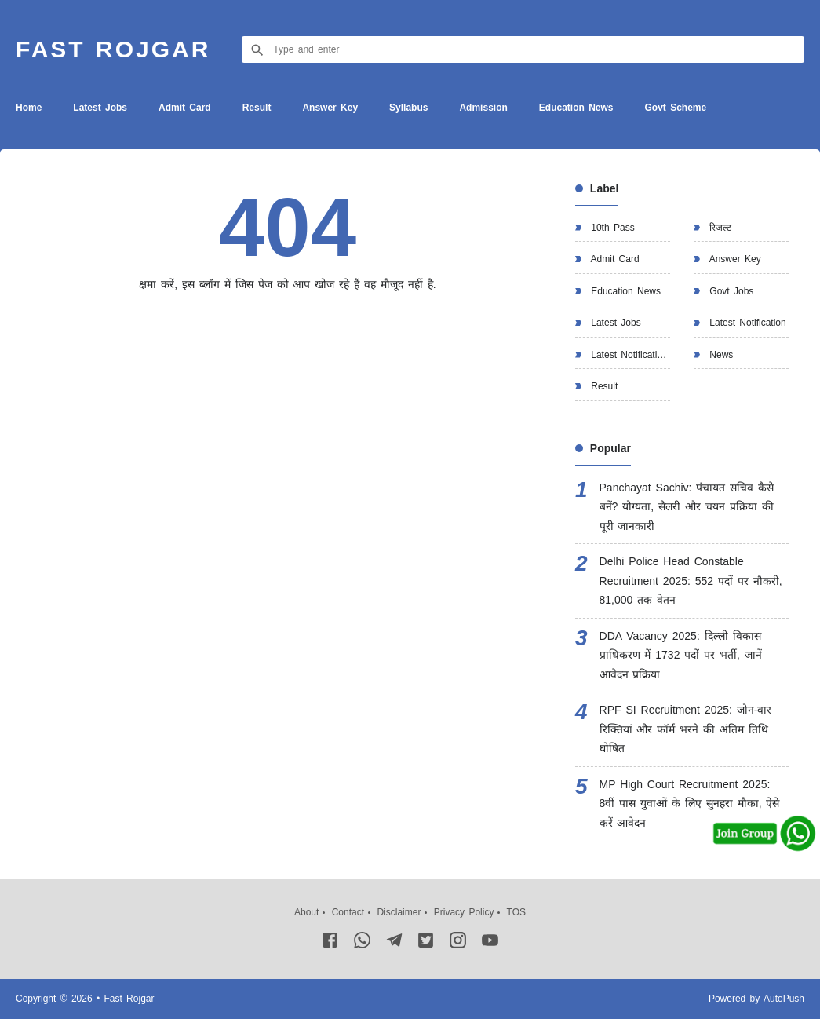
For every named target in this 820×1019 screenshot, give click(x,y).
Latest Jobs (100, 107)
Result (257, 107)
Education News (576, 107)
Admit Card (185, 107)
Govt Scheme (675, 107)
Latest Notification (745, 322)
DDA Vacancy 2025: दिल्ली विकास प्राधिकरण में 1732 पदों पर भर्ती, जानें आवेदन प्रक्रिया (681, 655)
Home (29, 107)
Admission (483, 107)
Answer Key (330, 107)
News (719, 354)
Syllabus (408, 107)
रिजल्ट (718, 227)
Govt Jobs (729, 291)
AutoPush (784, 998)
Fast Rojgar (113, 49)
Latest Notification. (628, 354)
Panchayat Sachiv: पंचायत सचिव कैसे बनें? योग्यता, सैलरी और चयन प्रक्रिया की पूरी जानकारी (687, 506)
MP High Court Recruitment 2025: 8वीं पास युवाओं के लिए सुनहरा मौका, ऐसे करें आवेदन (690, 803)
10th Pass (611, 227)
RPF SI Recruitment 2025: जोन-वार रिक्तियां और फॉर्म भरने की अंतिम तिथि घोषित (686, 728)
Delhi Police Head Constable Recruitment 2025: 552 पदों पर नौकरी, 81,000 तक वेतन (691, 580)
